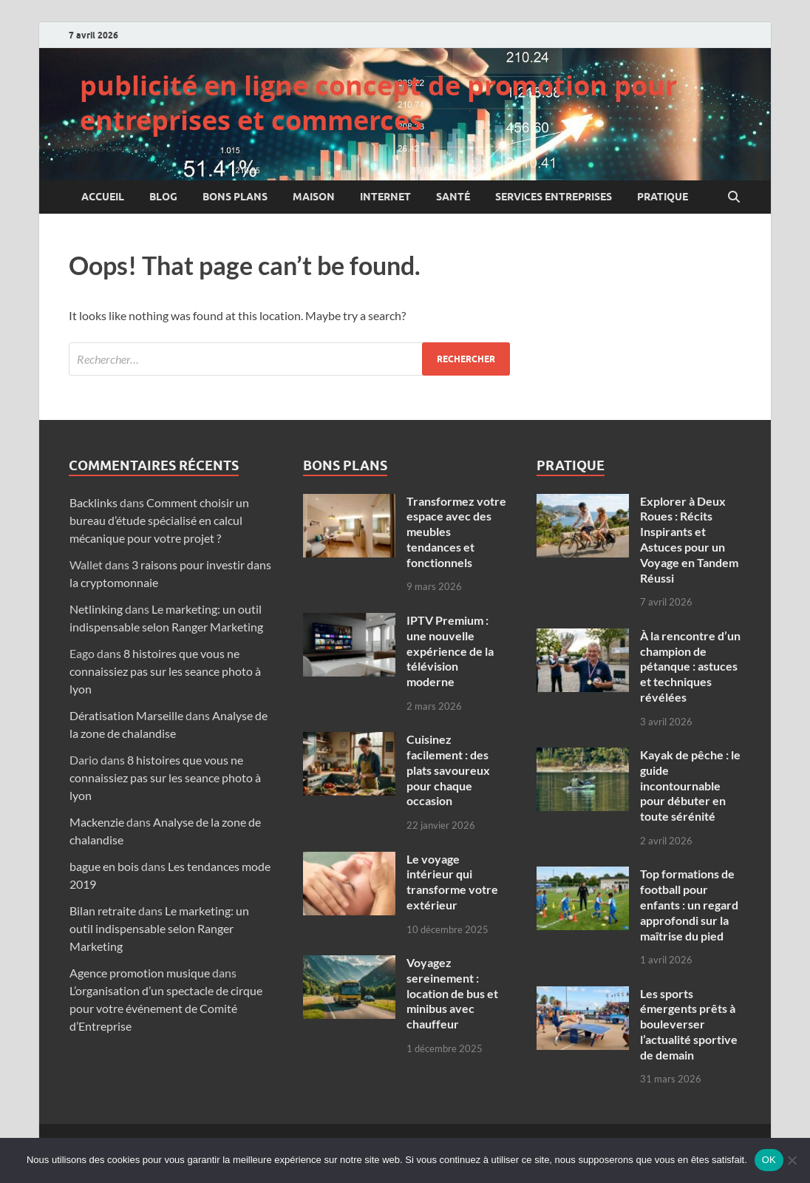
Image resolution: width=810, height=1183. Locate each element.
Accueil (102, 197)
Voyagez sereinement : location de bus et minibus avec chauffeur (452, 993)
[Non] (791, 1160)
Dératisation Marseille (126, 715)
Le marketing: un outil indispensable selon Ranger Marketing (159, 928)
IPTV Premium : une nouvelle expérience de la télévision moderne (450, 650)
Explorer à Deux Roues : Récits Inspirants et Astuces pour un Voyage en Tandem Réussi (689, 539)
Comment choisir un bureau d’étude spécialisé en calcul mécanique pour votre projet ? (159, 520)
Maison (314, 197)
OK (769, 1159)
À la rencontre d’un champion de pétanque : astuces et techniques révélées (690, 666)
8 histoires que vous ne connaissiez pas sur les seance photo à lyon (165, 671)
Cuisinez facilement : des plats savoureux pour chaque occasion (448, 769)
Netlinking (96, 609)
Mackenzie (96, 822)
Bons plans (235, 197)
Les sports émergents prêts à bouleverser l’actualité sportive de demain (689, 1024)
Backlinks (93, 502)
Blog (163, 197)
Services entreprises (553, 197)
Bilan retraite (102, 911)
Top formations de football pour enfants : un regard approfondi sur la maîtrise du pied (689, 904)
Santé (453, 197)
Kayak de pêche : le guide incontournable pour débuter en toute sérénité (690, 785)
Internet (385, 197)
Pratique (662, 197)
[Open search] (734, 197)
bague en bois (104, 866)
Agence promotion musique (139, 973)
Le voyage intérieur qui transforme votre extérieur (452, 882)
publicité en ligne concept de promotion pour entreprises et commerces (378, 102)
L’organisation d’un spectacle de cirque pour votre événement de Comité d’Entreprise (165, 1008)
